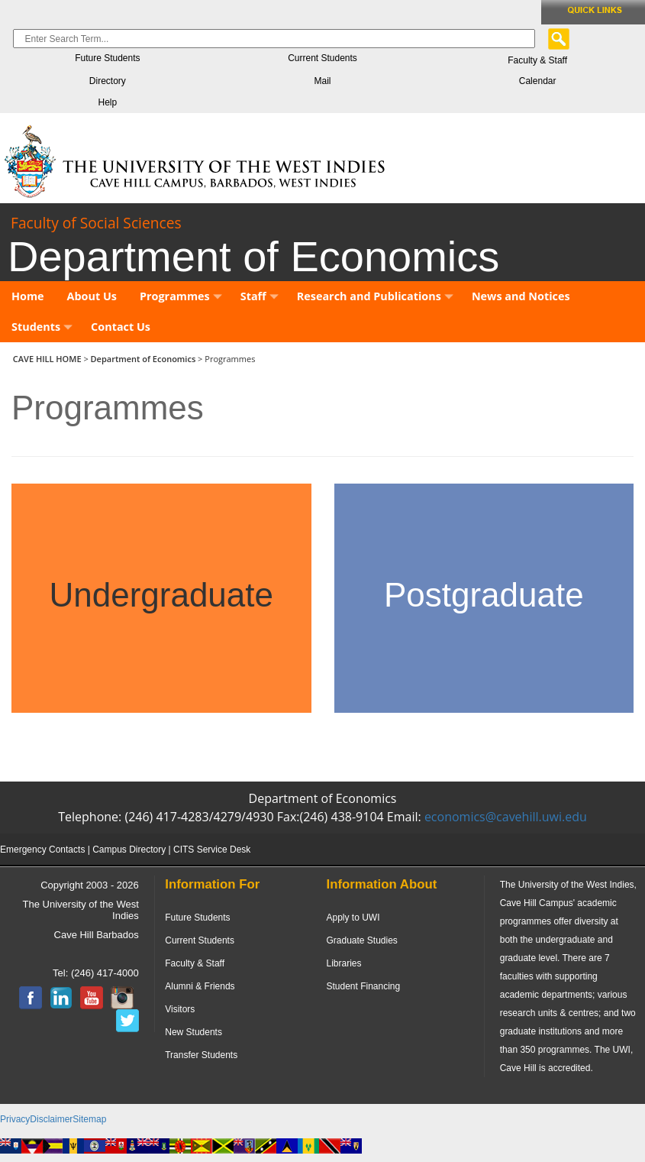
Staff (259, 296)
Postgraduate (484, 594)
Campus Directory (129, 849)
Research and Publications (375, 296)
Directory (107, 81)
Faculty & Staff (537, 60)
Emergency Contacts (42, 849)
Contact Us (120, 326)
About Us (92, 296)
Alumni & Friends (199, 986)
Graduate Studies (361, 940)
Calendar (537, 81)
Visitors (180, 1009)
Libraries (343, 963)
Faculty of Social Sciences (96, 222)
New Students (193, 1032)
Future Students (107, 58)
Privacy (15, 1119)
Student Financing (363, 986)
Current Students (322, 58)
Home (27, 296)
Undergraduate (161, 594)
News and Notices (521, 296)
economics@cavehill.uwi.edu (505, 816)
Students (42, 326)
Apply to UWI (352, 917)
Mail (322, 81)
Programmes (181, 296)
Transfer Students (201, 1055)
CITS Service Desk (211, 849)
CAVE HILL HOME (48, 358)
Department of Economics (143, 358)
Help (107, 102)
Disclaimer (51, 1119)
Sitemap (89, 1119)
